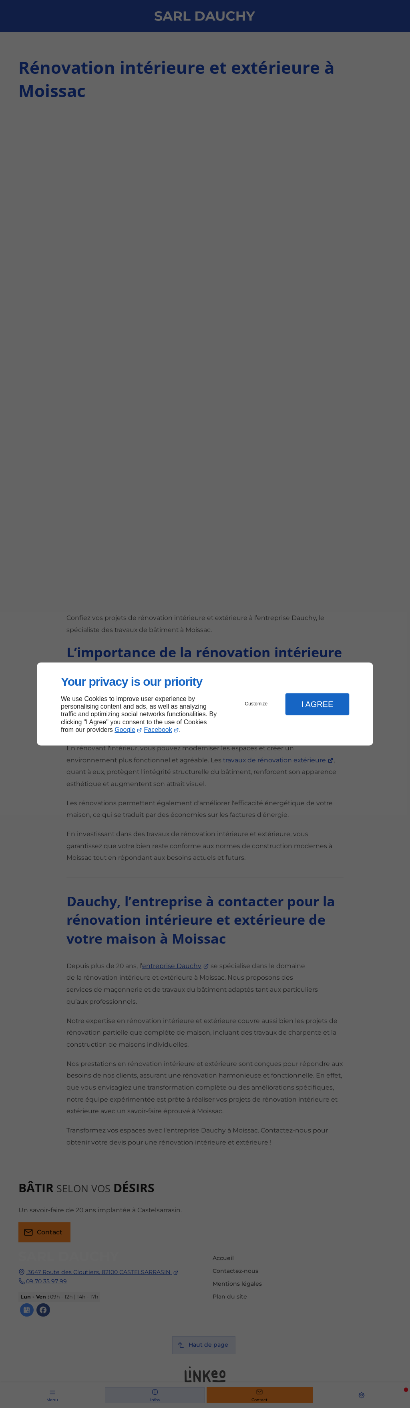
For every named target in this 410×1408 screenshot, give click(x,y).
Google (125, 729)
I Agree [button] (317, 704)
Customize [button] (256, 704)
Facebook (158, 729)
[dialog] (205, 704)
